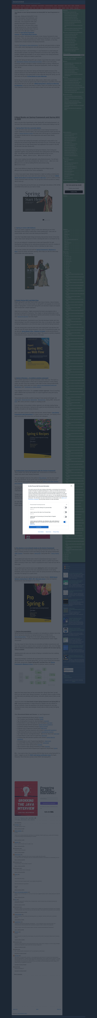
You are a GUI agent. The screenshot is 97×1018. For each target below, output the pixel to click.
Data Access (48, 531)
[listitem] (48, 504)
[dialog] (48, 509)
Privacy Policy (56, 531)
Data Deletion (41, 531)
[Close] (72, 486)
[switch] (65, 507)
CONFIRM (38, 527)
